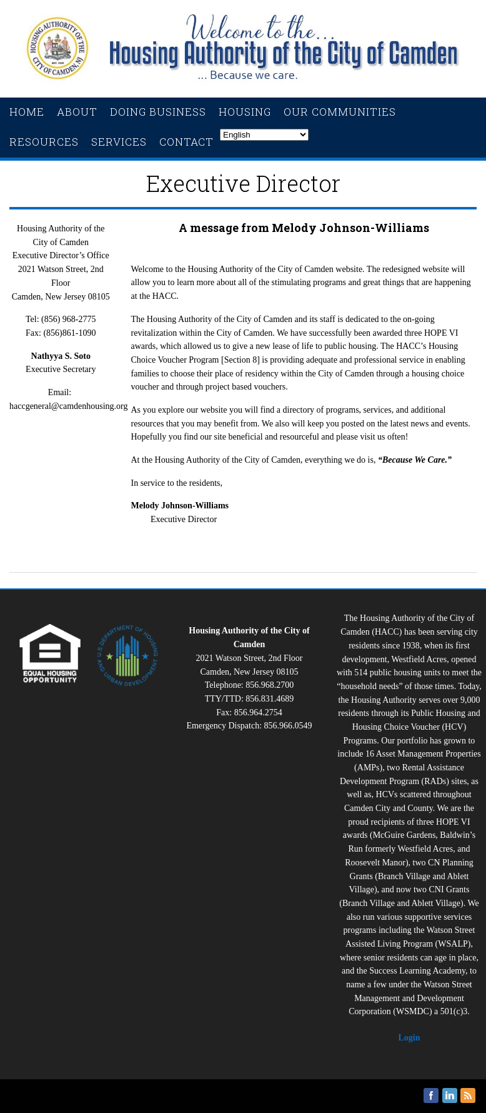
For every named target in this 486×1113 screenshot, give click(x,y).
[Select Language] (264, 135)
